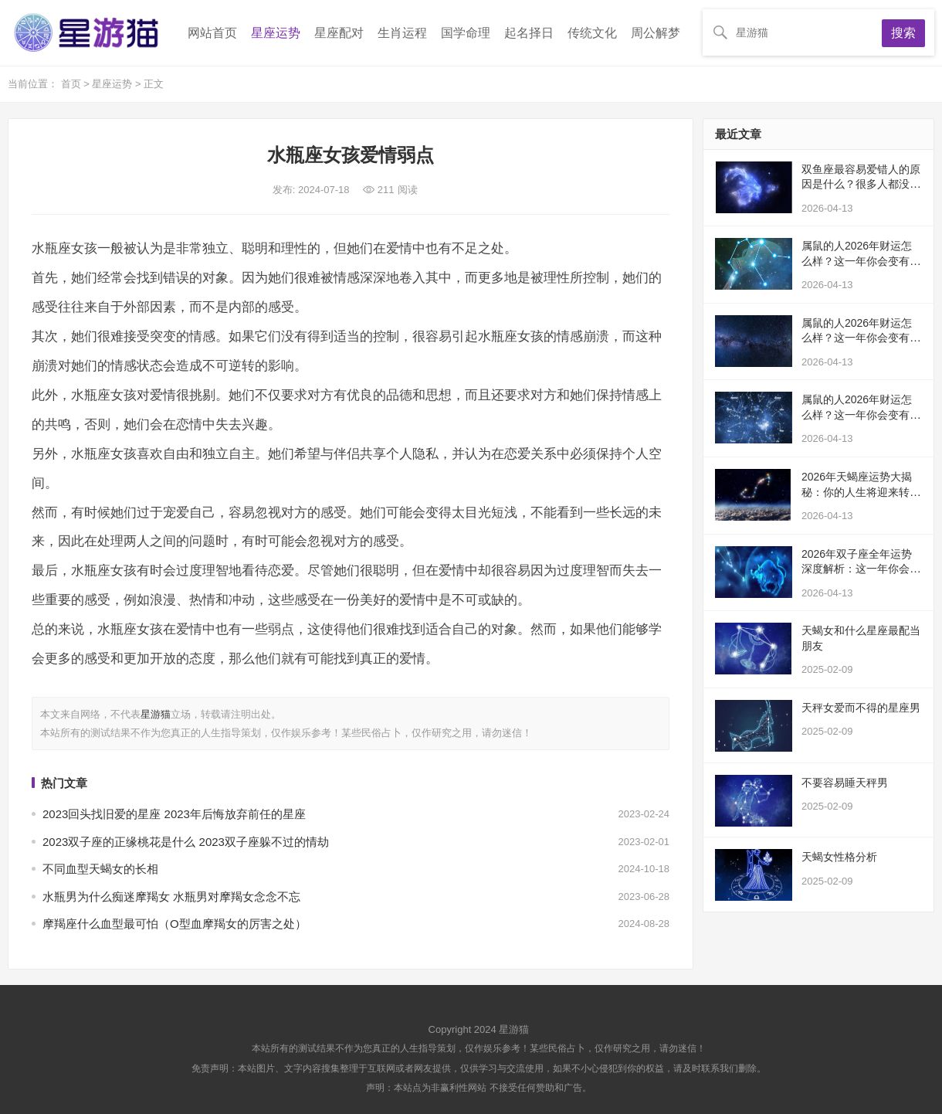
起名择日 (529, 32)
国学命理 (465, 32)
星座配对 (339, 32)
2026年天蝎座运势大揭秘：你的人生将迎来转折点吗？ (860, 491)
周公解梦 (655, 32)
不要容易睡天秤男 (844, 782)
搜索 (903, 32)
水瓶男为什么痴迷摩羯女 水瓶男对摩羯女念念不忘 (171, 896)
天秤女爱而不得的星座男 (860, 707)
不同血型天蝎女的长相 (100, 868)
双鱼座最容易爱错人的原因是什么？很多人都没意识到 (860, 184)
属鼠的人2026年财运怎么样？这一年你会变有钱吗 (860, 260)
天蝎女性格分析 (839, 857)
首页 (72, 84)
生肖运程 (402, 32)
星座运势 (275, 32)
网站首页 (212, 32)
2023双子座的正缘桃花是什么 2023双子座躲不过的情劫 (185, 841)
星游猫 (156, 714)
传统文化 (592, 32)
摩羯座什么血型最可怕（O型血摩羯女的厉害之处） (174, 923)
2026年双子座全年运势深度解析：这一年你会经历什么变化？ (860, 569)
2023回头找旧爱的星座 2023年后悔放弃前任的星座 (174, 813)
